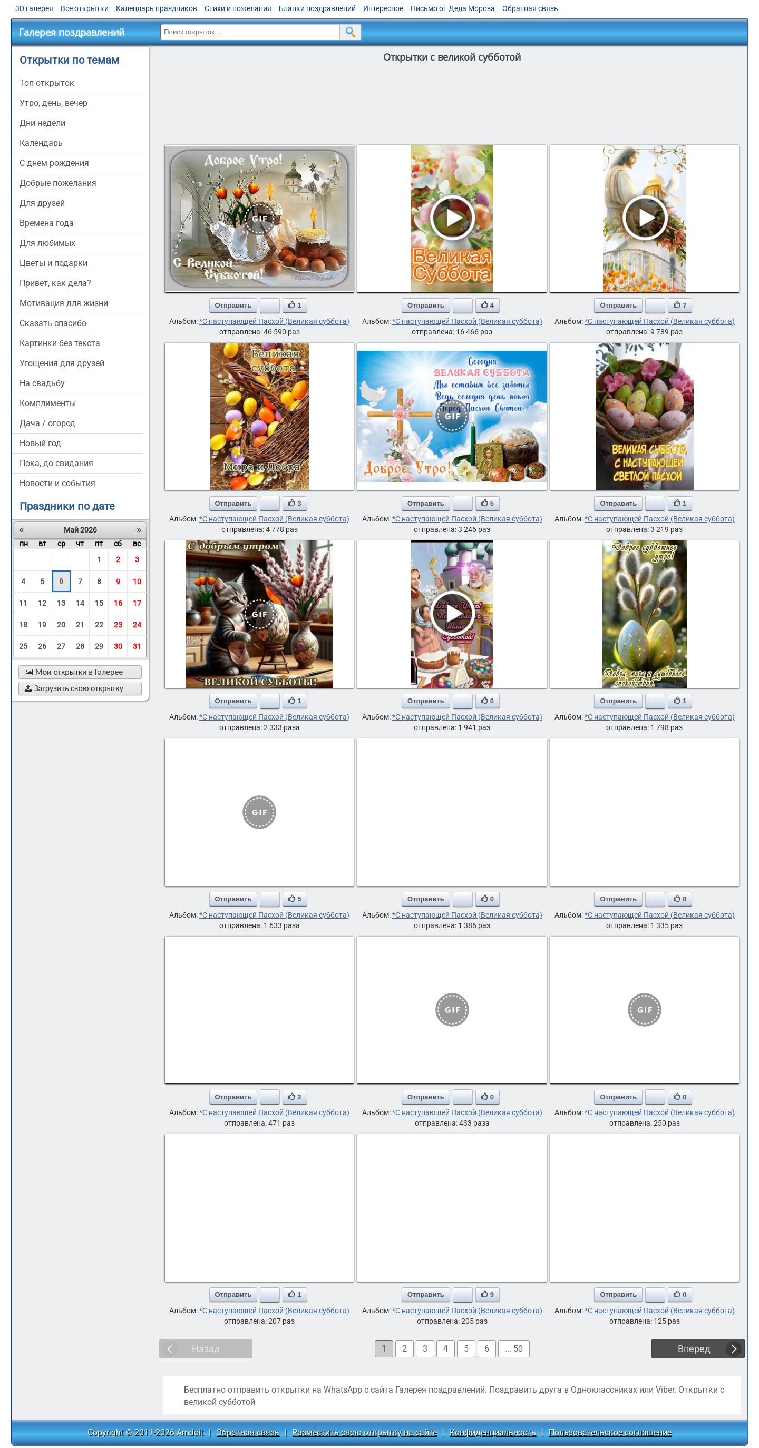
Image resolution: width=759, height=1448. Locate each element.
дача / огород (47, 423)
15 (99, 603)
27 (61, 646)
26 (42, 646)
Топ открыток (47, 83)
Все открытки (85, 8)
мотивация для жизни (64, 303)
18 (23, 624)
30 (118, 646)
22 (99, 624)
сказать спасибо (53, 323)
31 (137, 646)
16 (118, 603)
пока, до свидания (56, 463)
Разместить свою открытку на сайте (364, 1432)
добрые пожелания (58, 183)
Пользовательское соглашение (610, 1432)
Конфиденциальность (493, 1432)
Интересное (383, 8)
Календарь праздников (156, 8)
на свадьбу (42, 383)
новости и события (57, 483)
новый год (40, 443)
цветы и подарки (53, 263)
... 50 (514, 1349)
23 (118, 624)
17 (137, 603)
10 (137, 581)
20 (61, 624)
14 (80, 603)
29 (99, 646)
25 (23, 646)
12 (42, 603)
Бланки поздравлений (317, 8)
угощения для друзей (62, 363)
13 (61, 603)
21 (80, 624)
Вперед (694, 1348)
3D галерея (34, 8)
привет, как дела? (55, 283)
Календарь (41, 143)
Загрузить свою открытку (74, 688)
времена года (47, 223)
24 (137, 624)
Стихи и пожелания (238, 8)
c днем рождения (54, 163)
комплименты (48, 403)
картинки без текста (60, 343)
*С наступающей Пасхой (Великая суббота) (274, 321)
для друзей (42, 203)
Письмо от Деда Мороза (453, 8)
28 (80, 646)
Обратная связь (530, 8)
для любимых (47, 243)
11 (23, 603)
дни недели (42, 123)
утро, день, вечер (53, 103)
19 (42, 624)
